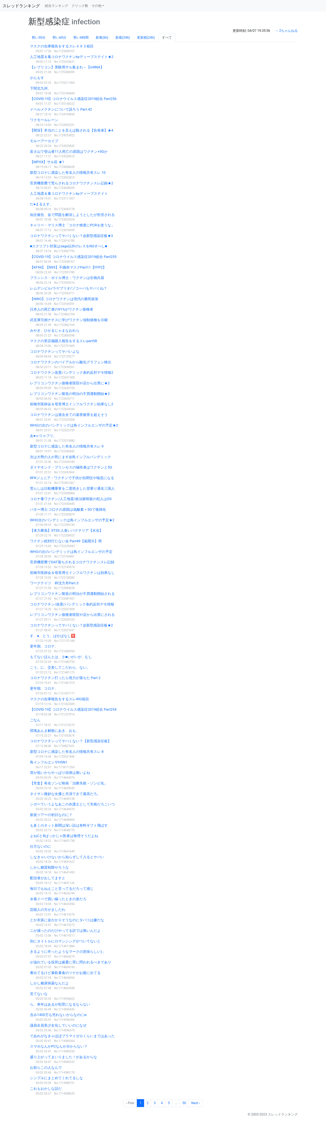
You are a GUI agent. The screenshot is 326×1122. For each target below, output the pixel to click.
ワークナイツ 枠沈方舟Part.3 (54, 583)
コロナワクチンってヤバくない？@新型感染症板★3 (71, 236)
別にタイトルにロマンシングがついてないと (65, 941)
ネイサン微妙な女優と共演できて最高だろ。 (65, 794)
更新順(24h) (146, 37)
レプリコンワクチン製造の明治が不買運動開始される (72, 594)
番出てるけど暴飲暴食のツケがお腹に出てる (65, 973)
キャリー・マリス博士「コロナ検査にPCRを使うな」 (72, 225)
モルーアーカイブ (44, 141)
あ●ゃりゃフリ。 (43, 436)
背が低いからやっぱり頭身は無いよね (60, 773)
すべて (167, 37)
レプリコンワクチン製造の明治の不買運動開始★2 (70, 394)
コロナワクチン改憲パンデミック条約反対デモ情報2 (71, 372)
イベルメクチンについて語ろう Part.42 (61, 109)
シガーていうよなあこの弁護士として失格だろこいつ (72, 804)
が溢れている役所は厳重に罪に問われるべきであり (70, 962)
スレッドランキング (21, 5)
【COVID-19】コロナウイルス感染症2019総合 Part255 (73, 257)
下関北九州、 (40, 88)
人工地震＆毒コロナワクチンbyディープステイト (69, 193)
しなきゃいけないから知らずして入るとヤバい (67, 857)
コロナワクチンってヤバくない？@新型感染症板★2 (71, 625)
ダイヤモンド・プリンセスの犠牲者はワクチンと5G (71, 467)
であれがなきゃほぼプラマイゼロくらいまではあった (72, 1036)
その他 (96, 6)
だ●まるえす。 (41, 204)
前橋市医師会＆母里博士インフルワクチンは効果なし (72, 573)
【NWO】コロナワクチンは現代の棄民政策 (64, 299)
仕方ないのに (40, 846)
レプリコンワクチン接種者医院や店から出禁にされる (72, 615)
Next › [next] (195, 1103)
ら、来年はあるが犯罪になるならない (60, 1004)
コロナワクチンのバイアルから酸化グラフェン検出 (70, 362)
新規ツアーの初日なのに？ (51, 815)
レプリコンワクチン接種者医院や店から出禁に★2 (70, 383)
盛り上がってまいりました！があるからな (63, 1057)
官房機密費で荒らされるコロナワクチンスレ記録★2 (71, 183)
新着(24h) (122, 37)
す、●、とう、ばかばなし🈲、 (54, 636)
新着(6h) (102, 37)
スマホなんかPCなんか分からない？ (59, 1046)
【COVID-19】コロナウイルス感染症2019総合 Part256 (73, 99)
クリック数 (80, 6)
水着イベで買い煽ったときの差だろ (58, 899)
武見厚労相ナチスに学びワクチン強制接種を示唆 (69, 320)
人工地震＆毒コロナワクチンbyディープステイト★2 (71, 57)
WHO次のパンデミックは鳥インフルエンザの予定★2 (72, 520)
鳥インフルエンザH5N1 (48, 762)
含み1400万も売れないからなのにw (58, 1015)
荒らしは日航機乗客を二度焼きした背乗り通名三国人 (72, 488)
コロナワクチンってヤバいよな (54, 351)
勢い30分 (39, 37)
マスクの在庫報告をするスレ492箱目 (59, 699)
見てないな (39, 994)
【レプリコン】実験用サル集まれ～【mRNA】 (67, 67)
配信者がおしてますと (47, 878)
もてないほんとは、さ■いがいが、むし (61, 657)
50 (184, 1103)
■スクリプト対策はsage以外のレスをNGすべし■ (68, 246)
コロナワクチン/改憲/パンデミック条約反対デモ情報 (72, 604)
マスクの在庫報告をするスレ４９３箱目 (62, 46)
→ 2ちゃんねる (286, 31)
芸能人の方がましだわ (47, 909)
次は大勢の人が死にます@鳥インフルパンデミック (70, 457)
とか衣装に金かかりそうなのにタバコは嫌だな (67, 920)
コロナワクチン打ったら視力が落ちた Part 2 (65, 678)
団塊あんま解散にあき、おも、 (54, 731)
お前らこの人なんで (46, 1067)
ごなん (35, 720)
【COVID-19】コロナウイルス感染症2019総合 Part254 (73, 709)
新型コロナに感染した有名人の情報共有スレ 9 (67, 446)
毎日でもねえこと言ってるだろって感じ (62, 889)
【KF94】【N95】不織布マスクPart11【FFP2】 (68, 267)
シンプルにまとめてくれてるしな (56, 1078)
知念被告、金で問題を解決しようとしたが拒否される (72, 215)
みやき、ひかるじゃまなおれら (54, 330)
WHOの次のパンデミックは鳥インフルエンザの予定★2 (74, 425)
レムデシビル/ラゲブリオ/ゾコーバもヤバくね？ (68, 288)
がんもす (37, 78)
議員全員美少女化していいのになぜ (58, 1025)
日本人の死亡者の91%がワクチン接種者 (61, 309)
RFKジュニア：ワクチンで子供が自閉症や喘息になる (72, 478)
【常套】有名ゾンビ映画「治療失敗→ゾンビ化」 (69, 783)
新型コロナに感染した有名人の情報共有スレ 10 (68, 172)
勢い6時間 (81, 37)
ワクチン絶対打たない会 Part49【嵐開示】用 (66, 541)
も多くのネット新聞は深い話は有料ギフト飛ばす (69, 825)
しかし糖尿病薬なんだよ (49, 983)
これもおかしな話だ (46, 1088)
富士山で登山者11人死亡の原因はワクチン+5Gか (69, 151)
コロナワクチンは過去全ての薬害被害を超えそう (69, 415)
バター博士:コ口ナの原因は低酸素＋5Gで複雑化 (68, 509)
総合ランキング (56, 6)
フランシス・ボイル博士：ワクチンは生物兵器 (67, 278)
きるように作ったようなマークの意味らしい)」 (67, 951)
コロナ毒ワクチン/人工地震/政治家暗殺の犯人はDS (71, 499)
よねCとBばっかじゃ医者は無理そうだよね (64, 836)
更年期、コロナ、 (44, 646)
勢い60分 (59, 37)
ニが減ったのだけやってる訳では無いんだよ (65, 930)
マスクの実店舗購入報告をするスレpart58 (63, 341)
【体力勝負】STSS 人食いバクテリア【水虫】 (66, 530)
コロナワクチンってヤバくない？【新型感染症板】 (70, 741)
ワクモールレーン (44, 120)
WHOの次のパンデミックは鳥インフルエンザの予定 (71, 552)
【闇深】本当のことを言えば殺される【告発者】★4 (71, 130)
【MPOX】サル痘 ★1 (47, 162)
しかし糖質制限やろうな (49, 867)
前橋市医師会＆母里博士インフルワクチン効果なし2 (71, 404)
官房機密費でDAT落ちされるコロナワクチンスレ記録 (72, 562)
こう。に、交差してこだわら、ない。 (60, 667)
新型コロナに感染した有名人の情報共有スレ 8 (67, 752)
